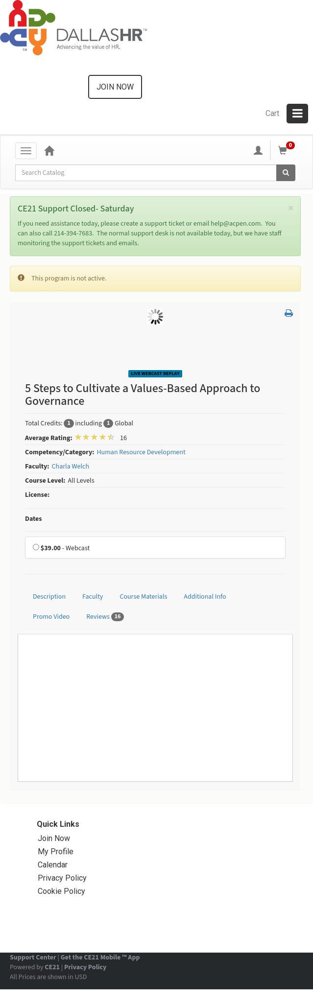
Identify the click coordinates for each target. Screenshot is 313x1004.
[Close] (290, 208)
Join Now (54, 838)
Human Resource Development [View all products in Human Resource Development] (140, 452)
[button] (289, 313)
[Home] (49, 150)
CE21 (52, 967)
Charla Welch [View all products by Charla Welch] (70, 466)
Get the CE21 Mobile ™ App (100, 957)
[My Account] (258, 150)
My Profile (55, 851)
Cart (272, 113)
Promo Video (51, 617)
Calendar (53, 864)
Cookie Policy (61, 891)
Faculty (92, 597)
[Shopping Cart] (288, 150)
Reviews (105, 617)
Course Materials (143, 597)
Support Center (33, 957)
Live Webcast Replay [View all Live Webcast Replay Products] (155, 373)
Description (49, 597)
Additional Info (205, 597)
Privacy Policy (62, 878)
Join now (115, 87)
